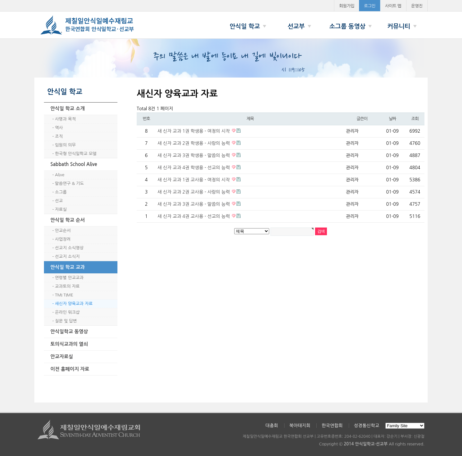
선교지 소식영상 (69, 248)
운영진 (417, 6)
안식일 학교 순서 (67, 220)
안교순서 (63, 230)
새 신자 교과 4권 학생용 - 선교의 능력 (194, 167)
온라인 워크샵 (67, 312)
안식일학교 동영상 (69, 331)
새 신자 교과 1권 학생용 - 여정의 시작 (194, 131)
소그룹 (61, 192)
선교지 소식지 (67, 256)
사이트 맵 (393, 6)
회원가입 (346, 6)
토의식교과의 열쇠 (69, 344)
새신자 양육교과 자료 (73, 304)
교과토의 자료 (67, 286)
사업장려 (63, 239)
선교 (59, 201)
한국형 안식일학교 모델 (75, 154)
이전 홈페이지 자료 (69, 369)
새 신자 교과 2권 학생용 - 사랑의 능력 (194, 143)
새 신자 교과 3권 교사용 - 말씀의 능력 (194, 204)
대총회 (271, 425)
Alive (59, 175)
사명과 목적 (65, 119)
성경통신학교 (366, 425)
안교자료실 (61, 356)
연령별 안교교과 (69, 278)
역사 (59, 128)
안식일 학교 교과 (67, 267)
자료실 (61, 209)
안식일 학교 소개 (67, 108)
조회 (414, 119)
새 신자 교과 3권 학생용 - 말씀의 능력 (194, 155)
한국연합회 (332, 425)
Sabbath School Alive (73, 164)
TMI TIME (64, 295)
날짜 (392, 119)
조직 (59, 136)
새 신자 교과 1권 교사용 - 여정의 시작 (194, 180)
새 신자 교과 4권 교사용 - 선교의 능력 (194, 216)
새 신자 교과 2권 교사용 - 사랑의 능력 (194, 192)
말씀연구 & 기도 (69, 183)
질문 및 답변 (66, 321)
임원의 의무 (65, 145)
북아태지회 (300, 425)
